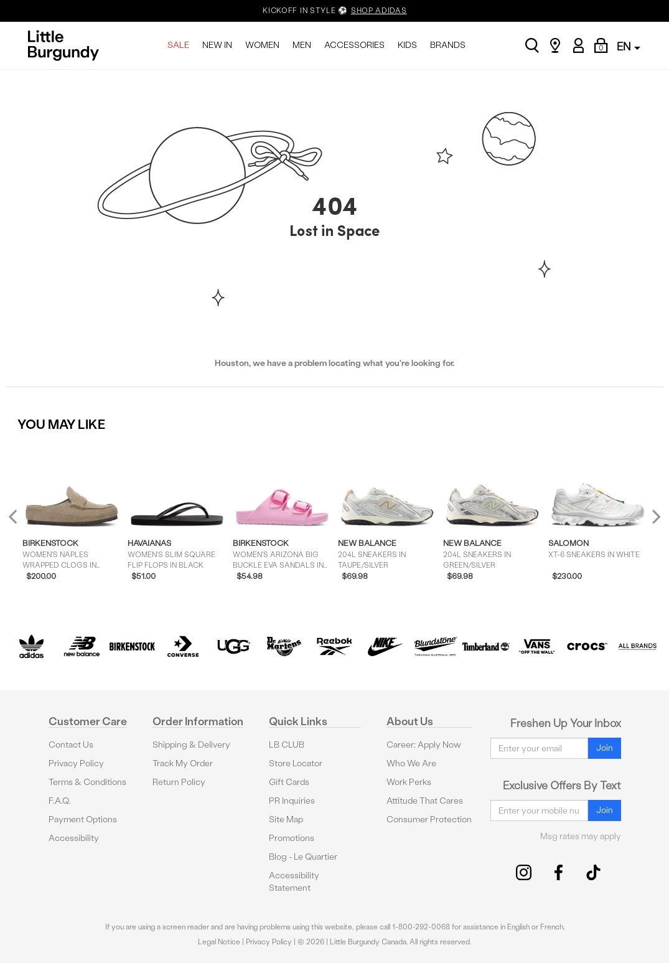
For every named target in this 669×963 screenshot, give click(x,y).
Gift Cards (289, 782)
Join (604, 748)
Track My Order (182, 763)
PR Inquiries (292, 801)
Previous (21, 521)
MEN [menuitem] (301, 45)
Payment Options (83, 819)
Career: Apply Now (423, 745)
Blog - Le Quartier (303, 857)
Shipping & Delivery (191, 745)
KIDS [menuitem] (407, 45)
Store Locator (295, 763)
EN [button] (628, 46)
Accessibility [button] (74, 838)
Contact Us (71, 745)
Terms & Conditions (87, 782)
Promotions (291, 838)
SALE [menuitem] (178, 45)
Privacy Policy (76, 763)
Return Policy (178, 782)
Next (653, 516)
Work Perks (408, 782)
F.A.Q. (60, 801)
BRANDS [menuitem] (447, 45)
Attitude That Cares (424, 801)
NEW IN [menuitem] (217, 45)
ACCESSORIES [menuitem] (354, 45)
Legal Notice (219, 941)
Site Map (286, 819)
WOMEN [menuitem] (262, 45)
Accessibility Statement (294, 881)
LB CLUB (286, 745)
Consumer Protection (429, 819)
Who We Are (411, 763)
